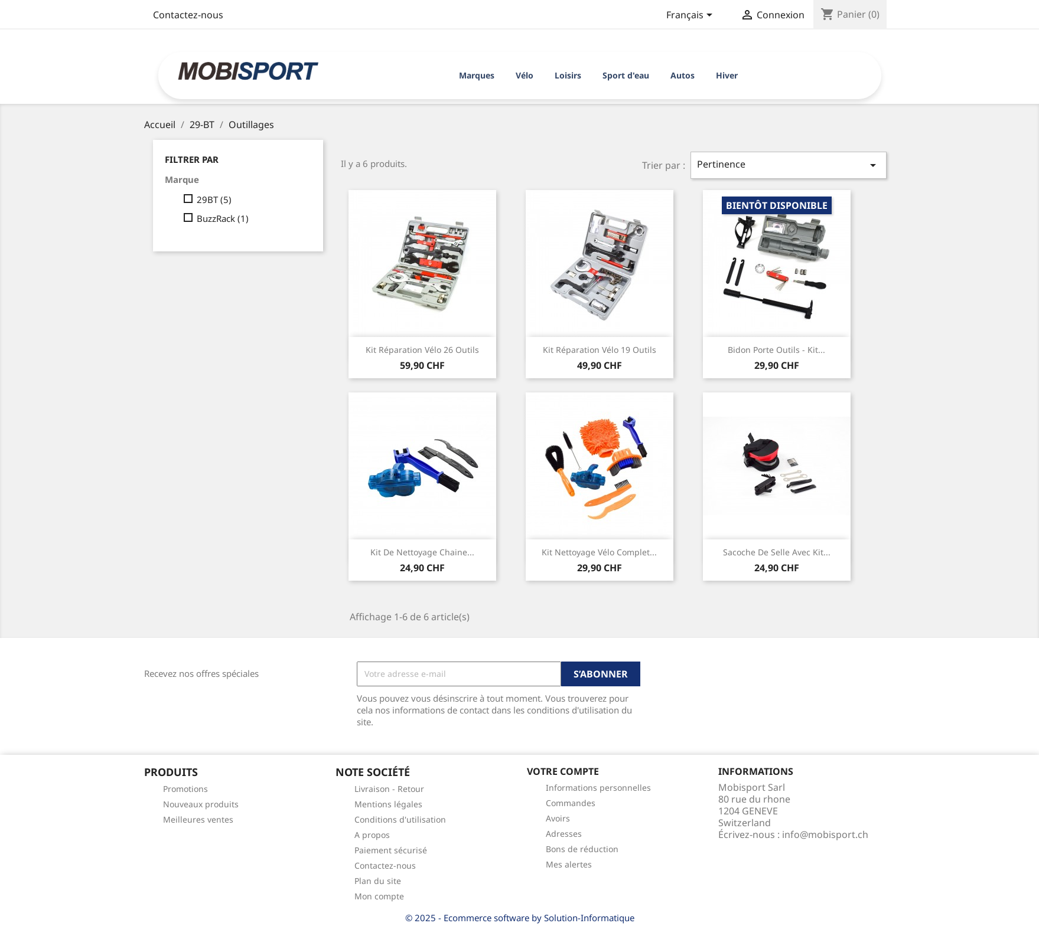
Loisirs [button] (568, 75)
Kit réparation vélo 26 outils (422, 349)
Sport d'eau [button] (625, 75)
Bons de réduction (582, 849)
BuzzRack (223, 218)
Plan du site (377, 880)
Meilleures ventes (198, 819)
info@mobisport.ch (825, 834)
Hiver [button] (727, 75)
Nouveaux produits (201, 804)
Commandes (570, 802)
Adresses (564, 833)
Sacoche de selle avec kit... (776, 552)
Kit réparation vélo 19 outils (599, 349)
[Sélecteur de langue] (691, 16)
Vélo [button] (524, 75)
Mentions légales (388, 804)
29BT (214, 199)
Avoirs (558, 818)
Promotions (185, 788)
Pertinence (788, 165)
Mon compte (379, 896)
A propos (372, 834)
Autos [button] (682, 75)
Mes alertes (569, 864)
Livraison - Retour (389, 788)
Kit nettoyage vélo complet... (599, 552)
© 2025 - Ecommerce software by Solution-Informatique (519, 918)
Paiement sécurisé (390, 850)
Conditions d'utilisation (400, 819)
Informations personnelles (598, 787)
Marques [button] (476, 75)
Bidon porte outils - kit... (776, 349)
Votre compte (563, 771)
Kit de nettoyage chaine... (422, 552)
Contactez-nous (188, 14)
